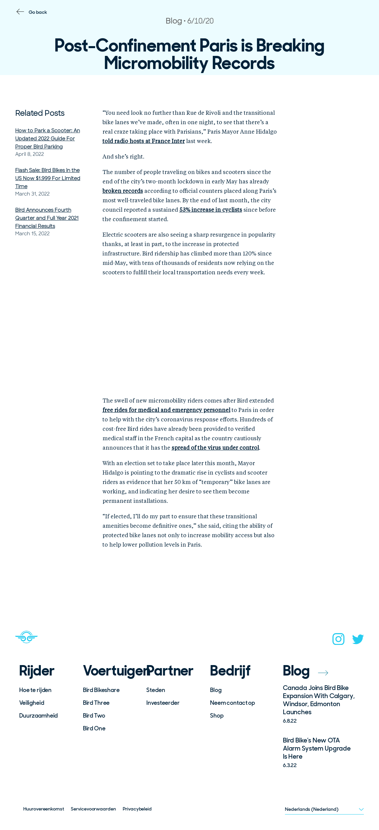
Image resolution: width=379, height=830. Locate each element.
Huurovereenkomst (43, 809)
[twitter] (358, 641)
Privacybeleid (137, 809)
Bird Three (96, 702)
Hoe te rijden (35, 690)
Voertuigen (110, 671)
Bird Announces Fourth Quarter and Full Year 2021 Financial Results (47, 218)
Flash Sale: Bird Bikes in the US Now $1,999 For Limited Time (47, 178)
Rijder (37, 671)
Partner (170, 671)
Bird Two (94, 715)
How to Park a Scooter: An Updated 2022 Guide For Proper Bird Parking (47, 139)
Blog (215, 690)
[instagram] (338, 641)
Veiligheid (31, 702)
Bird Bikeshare (101, 690)
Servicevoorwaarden (93, 809)
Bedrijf (230, 671)
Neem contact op (232, 702)
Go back (38, 12)
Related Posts (39, 113)
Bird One (94, 728)
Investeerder (162, 702)
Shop (216, 715)
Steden (155, 690)
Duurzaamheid (38, 715)
